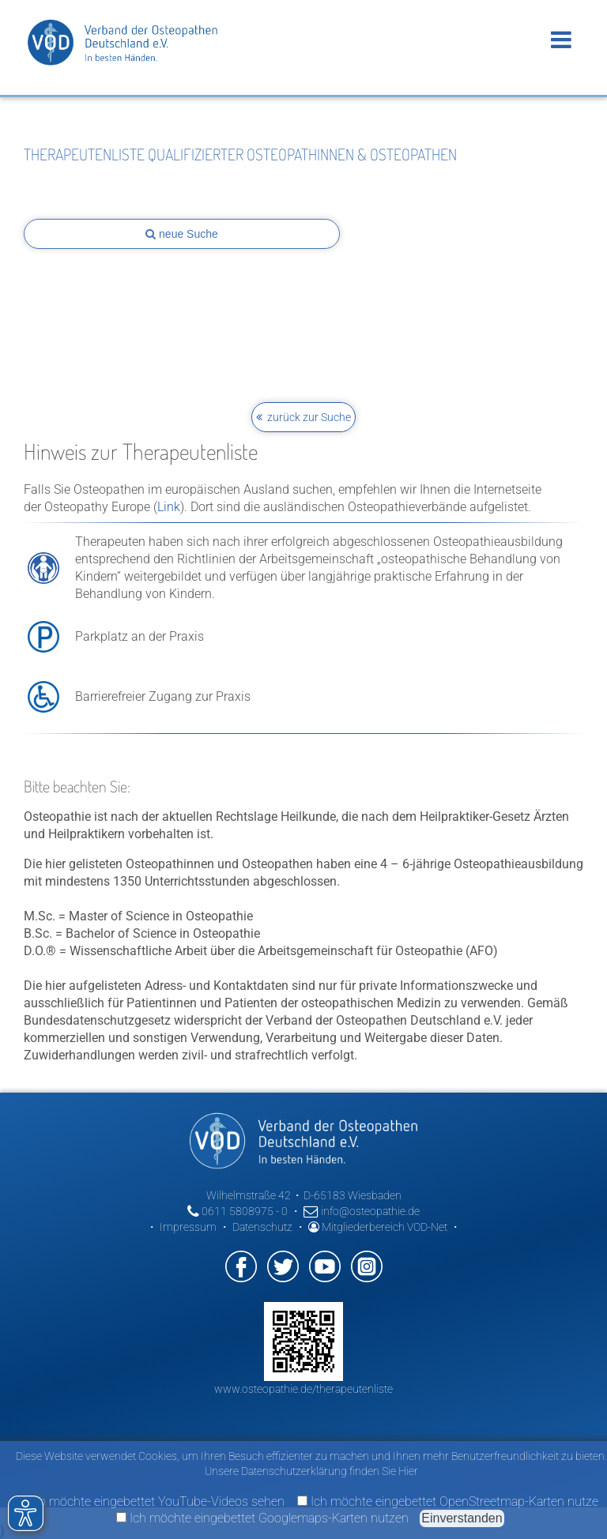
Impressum (188, 1227)
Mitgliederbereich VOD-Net (377, 1227)
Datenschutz (262, 1227)
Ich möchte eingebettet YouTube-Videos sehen (150, 1501)
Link (168, 506)
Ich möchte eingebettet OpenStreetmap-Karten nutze (447, 1501)
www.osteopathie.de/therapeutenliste (303, 1389)
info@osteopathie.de (362, 1211)
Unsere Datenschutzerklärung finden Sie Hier (311, 1471)
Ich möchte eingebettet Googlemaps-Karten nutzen (262, 1518)
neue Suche (181, 234)
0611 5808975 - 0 (237, 1211)
